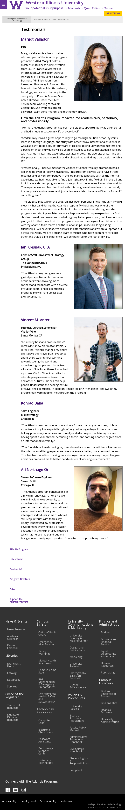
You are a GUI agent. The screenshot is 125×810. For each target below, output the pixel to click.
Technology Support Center (45, 735)
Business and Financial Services (109, 626)
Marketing (76, 641)
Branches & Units (14, 649)
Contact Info (16, 49)
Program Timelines (20, 59)
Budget (105, 616)
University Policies (76, 692)
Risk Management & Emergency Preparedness (47, 667)
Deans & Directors (106, 695)
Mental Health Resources (47, 646)
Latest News (16, 39)
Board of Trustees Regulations (77, 702)
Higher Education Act (78, 670)
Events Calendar (12, 631)
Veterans (66, 785)
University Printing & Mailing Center (79, 622)
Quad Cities (92, 8)
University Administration (110, 705)
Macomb (74, 8)
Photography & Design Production (78, 659)
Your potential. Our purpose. (44, 8)
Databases (13, 664)
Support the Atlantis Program (19, 80)
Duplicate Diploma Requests (13, 701)
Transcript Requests (13, 690)
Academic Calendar (12, 621)
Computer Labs (44, 706)
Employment (28, 785)
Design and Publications (77, 633)
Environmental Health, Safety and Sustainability (47, 681)
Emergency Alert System (46, 627)
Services (12, 670)
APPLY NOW (113, 13)
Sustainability (48, 785)
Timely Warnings (44, 636)
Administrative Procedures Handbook (78, 723)
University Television (76, 649)
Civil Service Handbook (77, 734)
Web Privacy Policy (116, 804)
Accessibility (9, 785)
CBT (46, 19)
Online (108, 8)
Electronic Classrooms (45, 715)
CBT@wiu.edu (114, 797)
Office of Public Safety (47, 618)
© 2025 (55, 804)
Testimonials (63, 19)
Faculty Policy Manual (78, 713)
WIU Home (38, 19)
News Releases (16, 613)
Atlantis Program (19, 29)
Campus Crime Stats (47, 655)
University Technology (45, 745)
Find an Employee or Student (108, 677)
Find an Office (109, 687)
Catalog (12, 657)
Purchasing (108, 656)
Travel (53, 19)
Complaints (76, 754)
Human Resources (107, 648)
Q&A (12, 69)
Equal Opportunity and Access (108, 637)
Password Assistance (44, 724)
